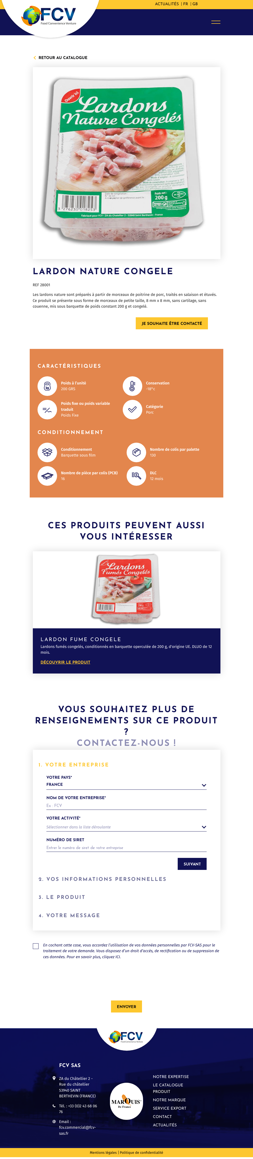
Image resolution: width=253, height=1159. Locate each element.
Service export (169, 1111)
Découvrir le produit (65, 663)
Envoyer (126, 1009)
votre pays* (126, 783)
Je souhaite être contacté (172, 324)
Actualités (167, 4)
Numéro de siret (65, 840)
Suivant (192, 865)
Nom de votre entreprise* (76, 798)
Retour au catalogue (63, 57)
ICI (117, 958)
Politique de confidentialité (141, 1154)
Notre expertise (171, 1079)
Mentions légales (103, 1154)
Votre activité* (63, 819)
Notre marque (169, 1102)
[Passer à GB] (195, 5)
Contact (162, 1119)
